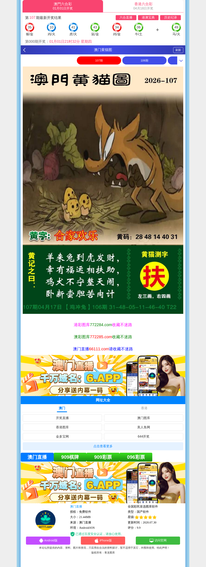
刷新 (178, 50)
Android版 (48, 540)
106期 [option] (144, 60)
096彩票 (136, 457)
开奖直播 (62, 418)
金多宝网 (62, 436)
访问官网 (158, 540)
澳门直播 (37, 457)
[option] (103, 190)
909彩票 (103, 457)
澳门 (62, 408)
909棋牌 (70, 457)
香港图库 (62, 427)
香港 (144, 408)
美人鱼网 (143, 427)
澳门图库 (143, 418)
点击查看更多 (103, 446)
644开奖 (144, 436)
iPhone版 (103, 540)
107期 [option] (99, 60)
